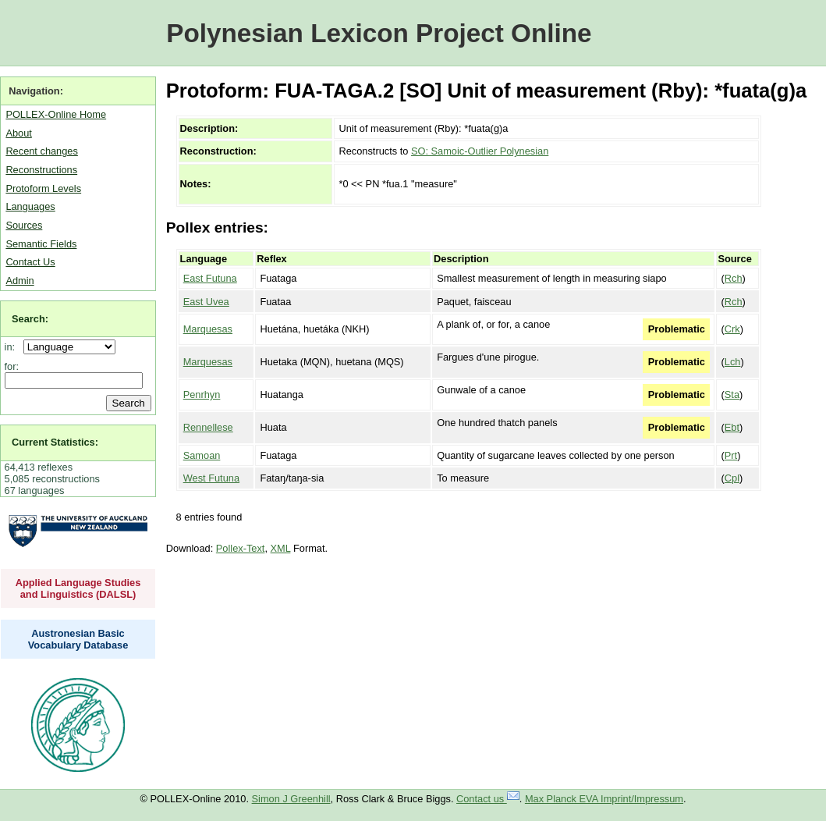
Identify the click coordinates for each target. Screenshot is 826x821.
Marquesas (207, 329)
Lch (733, 362)
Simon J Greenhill (291, 799)
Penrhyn (202, 394)
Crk (732, 329)
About (18, 133)
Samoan (202, 455)
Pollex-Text (240, 548)
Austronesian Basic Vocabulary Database (78, 639)
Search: (30, 319)
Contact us (487, 799)
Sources (23, 225)
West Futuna (211, 478)
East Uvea (206, 301)
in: (13, 347)
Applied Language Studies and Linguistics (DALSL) (78, 588)
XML (281, 548)
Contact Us (30, 262)
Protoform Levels (43, 188)
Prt (731, 455)
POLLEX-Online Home (55, 114)
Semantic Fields (40, 244)
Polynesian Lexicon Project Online (378, 33)
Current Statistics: (55, 442)
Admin (19, 280)
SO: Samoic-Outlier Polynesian (479, 151)
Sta (732, 394)
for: (12, 366)
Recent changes (41, 151)
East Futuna (210, 278)
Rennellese (208, 427)
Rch (734, 278)
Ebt (732, 427)
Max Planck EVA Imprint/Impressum (604, 799)
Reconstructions (41, 170)
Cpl (732, 478)
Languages (30, 206)
